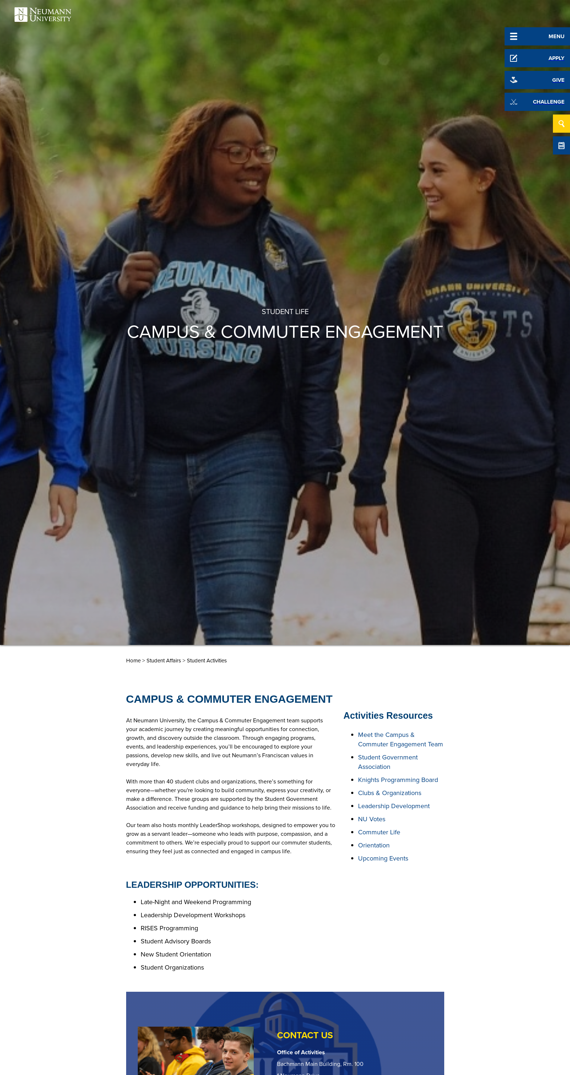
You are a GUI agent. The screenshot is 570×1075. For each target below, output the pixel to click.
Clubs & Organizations (389, 793)
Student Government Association (388, 762)
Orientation (374, 845)
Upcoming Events (383, 858)
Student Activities (207, 661)
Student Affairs (163, 661)
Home (133, 661)
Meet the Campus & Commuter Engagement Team (400, 739)
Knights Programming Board (398, 780)
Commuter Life (379, 832)
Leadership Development (394, 806)
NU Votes (371, 819)
